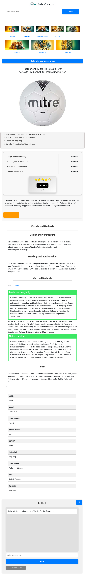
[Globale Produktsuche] (33, 12)
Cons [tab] (17, 285)
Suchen (70, 12)
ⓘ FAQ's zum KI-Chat (16, 567)
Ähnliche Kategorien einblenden (42, 61)
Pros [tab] (9, 285)
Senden (42, 561)
